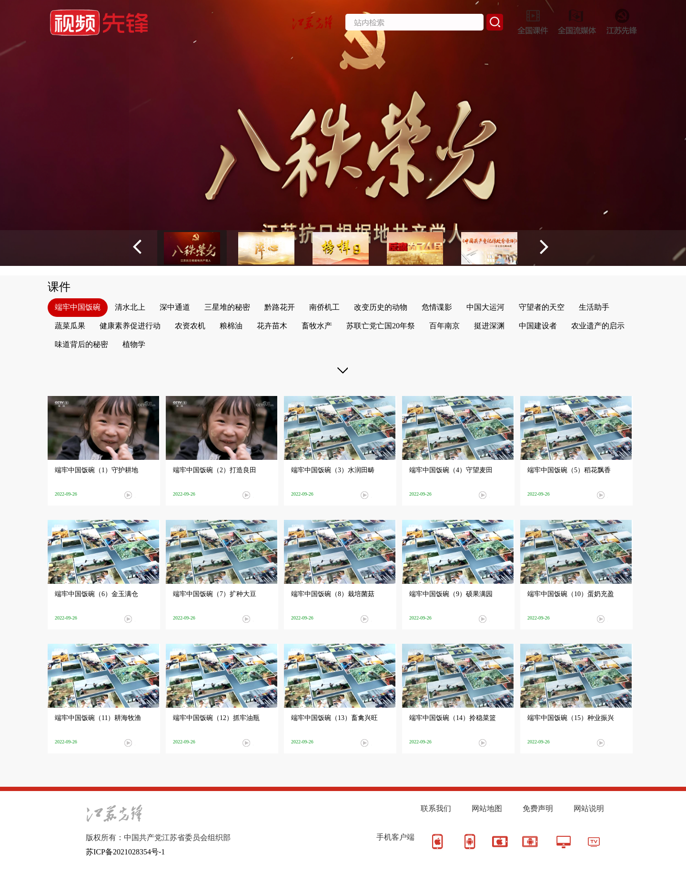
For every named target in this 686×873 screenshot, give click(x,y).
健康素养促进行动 (130, 326)
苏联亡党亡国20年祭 (380, 326)
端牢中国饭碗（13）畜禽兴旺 (334, 717)
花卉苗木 (272, 326)
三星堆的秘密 (227, 307)
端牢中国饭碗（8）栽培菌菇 (332, 594)
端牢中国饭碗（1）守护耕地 (96, 470)
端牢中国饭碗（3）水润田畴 (332, 470)
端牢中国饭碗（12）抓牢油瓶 (216, 717)
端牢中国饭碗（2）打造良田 (214, 470)
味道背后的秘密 (81, 344)
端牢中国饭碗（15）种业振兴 (570, 717)
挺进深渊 (489, 326)
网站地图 (487, 808)
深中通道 (175, 307)
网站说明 (589, 808)
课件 (59, 287)
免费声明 (538, 808)
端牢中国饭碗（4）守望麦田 (451, 470)
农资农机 (190, 326)
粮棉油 (231, 326)
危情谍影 (437, 307)
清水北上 (130, 307)
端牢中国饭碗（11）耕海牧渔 (98, 717)
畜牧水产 (317, 326)
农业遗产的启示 (598, 326)
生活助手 (594, 307)
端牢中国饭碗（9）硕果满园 (451, 594)
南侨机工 (324, 307)
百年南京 (444, 326)
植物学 (133, 344)
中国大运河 (485, 307)
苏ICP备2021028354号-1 (125, 852)
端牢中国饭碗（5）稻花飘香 (569, 470)
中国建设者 (538, 326)
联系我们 (436, 808)
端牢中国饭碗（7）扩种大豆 (214, 594)
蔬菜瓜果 (70, 326)
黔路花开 (279, 307)
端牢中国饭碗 (78, 307)
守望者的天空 (542, 307)
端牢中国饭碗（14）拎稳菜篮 (452, 717)
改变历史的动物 (380, 307)
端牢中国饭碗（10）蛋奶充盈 (570, 594)
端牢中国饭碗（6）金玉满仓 (96, 594)
